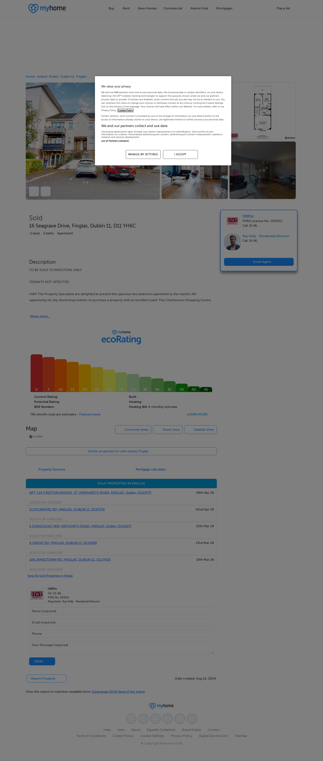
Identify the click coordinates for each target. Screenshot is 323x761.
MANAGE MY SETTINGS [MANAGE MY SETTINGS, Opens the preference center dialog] (143, 154)
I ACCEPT (180, 154)
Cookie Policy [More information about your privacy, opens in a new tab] (125, 110)
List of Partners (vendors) (115, 141)
